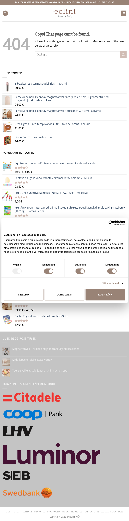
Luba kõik (105, 294)
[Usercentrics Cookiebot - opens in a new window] (110, 222)
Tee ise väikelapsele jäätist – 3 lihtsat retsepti (40, 370)
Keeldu (23, 294)
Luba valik (64, 294)
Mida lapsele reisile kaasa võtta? (32, 359)
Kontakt (27, 511)
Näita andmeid (110, 283)
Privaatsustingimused (47, 511)
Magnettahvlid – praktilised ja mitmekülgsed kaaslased (46, 348)
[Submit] (123, 54)
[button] (5, 13)
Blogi (17, 511)
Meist (9, 511)
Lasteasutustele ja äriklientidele (104, 511)
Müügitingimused (72, 511)
